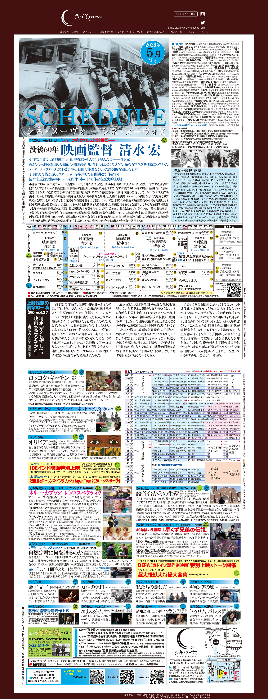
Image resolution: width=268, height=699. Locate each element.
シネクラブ (123, 32)
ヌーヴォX (137, 32)
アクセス (203, 32)
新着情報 (64, 32)
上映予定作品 (106, 32)
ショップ (190, 32)
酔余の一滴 (176, 32)
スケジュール (89, 32)
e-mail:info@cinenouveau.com (186, 28)
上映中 (75, 32)
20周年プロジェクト (156, 32)
